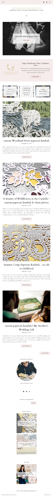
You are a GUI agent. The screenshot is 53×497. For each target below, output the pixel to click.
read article (26, 157)
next (49, 39)
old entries (45, 353)
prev (4, 39)
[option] (26, 38)
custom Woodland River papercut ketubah (26, 140)
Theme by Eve (47, 494)
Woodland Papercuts (10, 494)
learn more (35, 76)
